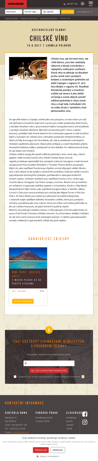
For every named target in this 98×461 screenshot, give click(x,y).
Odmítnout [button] (58, 450)
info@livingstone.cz (20, 432)
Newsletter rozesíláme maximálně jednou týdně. (49, 354)
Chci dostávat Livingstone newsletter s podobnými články (49, 344)
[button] (49, 456)
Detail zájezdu (23, 301)
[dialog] (49, 447)
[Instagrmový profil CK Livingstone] (85, 422)
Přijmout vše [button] (41, 450)
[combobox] (13, 11)
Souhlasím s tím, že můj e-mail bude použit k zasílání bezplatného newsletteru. (49, 376)
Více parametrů (83, 11)
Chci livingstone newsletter (49, 370)
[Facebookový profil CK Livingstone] (85, 414)
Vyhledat (67, 11)
